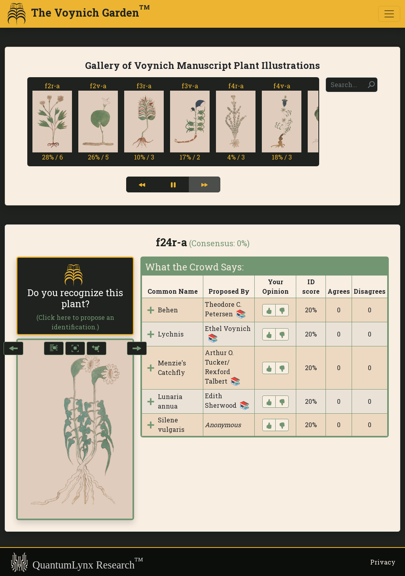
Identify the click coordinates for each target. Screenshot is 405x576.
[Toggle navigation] (389, 14)
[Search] (352, 84)
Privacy (383, 562)
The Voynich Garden (77, 14)
